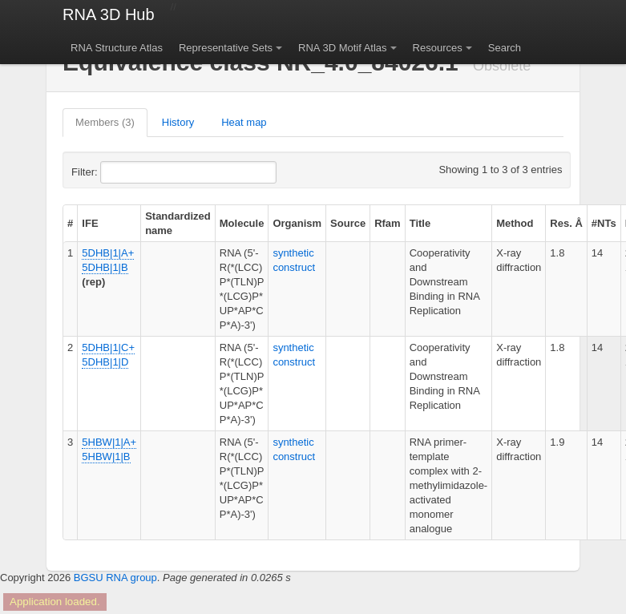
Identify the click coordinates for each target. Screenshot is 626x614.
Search (504, 48)
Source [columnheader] (348, 223)
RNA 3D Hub (109, 14)
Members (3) (105, 122)
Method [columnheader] (514, 223)
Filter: (123, 172)
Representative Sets (226, 48)
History (178, 122)
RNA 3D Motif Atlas (342, 48)
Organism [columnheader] (297, 223)
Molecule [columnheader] (242, 223)
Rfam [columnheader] (387, 223)
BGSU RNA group (115, 578)
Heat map (243, 122)
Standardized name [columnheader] (178, 223)
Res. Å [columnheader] (566, 223)
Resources (437, 48)
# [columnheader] (70, 223)
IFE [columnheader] (90, 223)
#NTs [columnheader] (604, 223)
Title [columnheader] (420, 223)
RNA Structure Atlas (117, 48)
